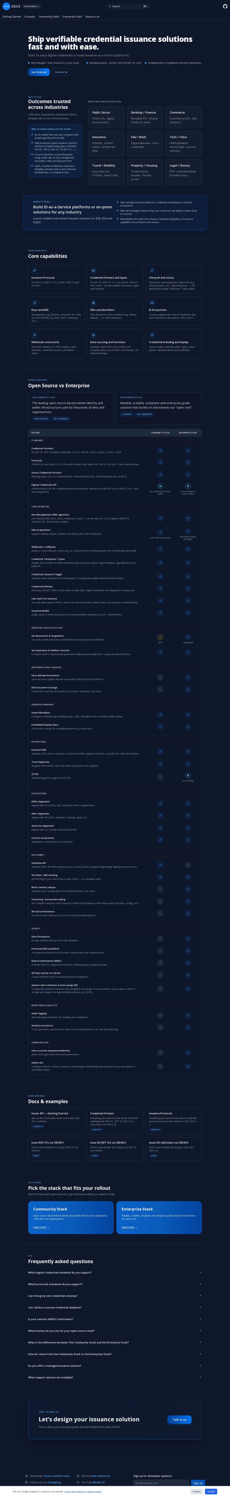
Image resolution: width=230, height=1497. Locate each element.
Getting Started (12, 16)
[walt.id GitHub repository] (225, 6)
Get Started (38, 72)
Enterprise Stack (72, 16)
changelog (54, 1482)
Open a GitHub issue (57, 1476)
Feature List (92, 16)
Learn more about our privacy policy (83, 1491)
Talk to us (179, 1419)
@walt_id (98, 1482)
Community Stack (48, 16)
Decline (196, 1491)
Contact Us (61, 72)
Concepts (29, 16)
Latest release (31, 6)
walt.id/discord (100, 1476)
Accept (211, 1491)
